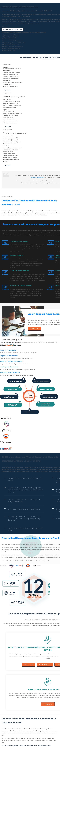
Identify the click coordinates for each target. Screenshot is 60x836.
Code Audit (29, 664)
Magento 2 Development (9, 356)
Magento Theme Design (8, 350)
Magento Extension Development (11, 361)
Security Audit (44, 664)
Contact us (48, 704)
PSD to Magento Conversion (10, 372)
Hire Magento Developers (9, 367)
